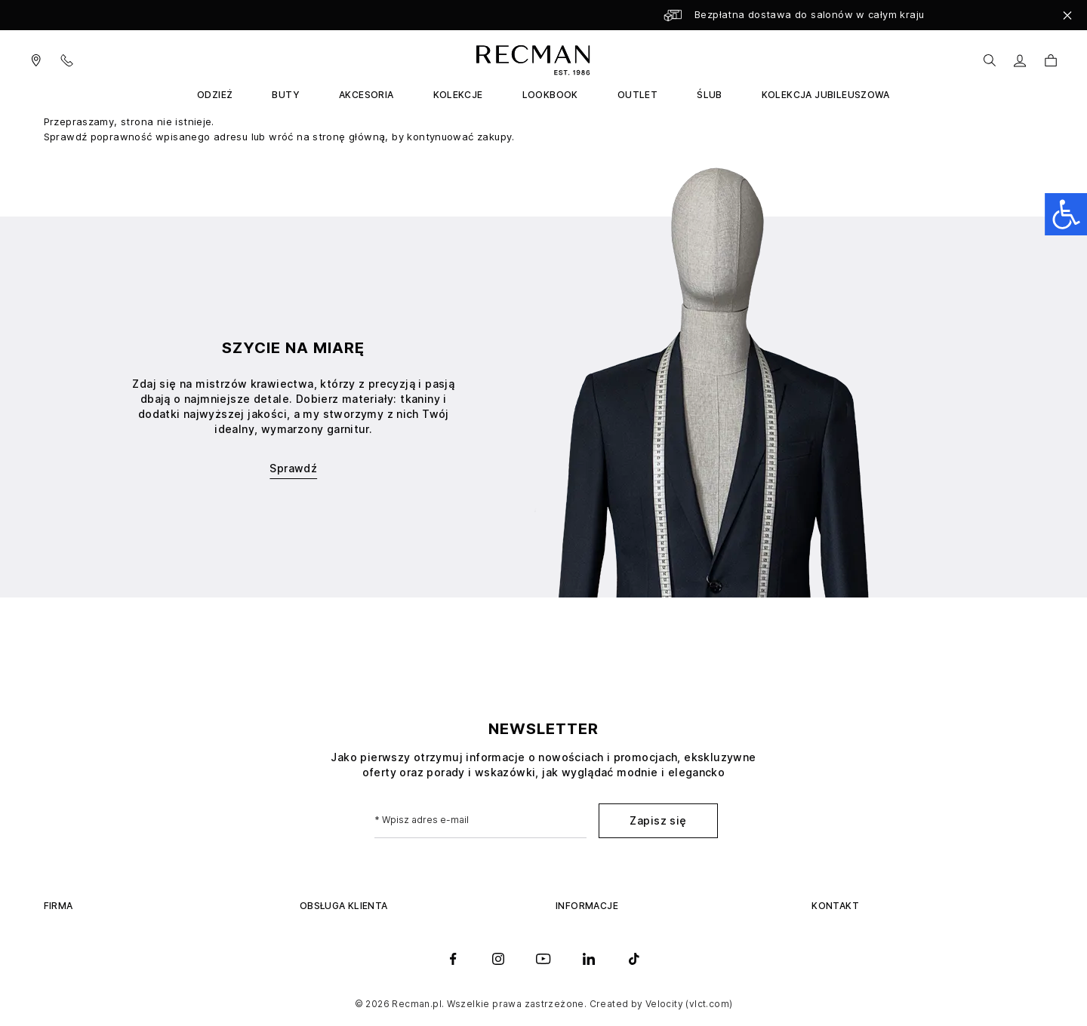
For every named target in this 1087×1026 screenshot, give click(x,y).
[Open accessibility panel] (1066, 214)
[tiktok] (634, 958)
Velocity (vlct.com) (688, 1003)
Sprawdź (293, 468)
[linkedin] (588, 958)
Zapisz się (658, 820)
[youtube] (543, 958)
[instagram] (498, 958)
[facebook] (452, 958)
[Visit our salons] (36, 60)
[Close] (1067, 15)
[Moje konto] (1020, 60)
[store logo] (530, 60)
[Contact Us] (76, 60)
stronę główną (349, 137)
